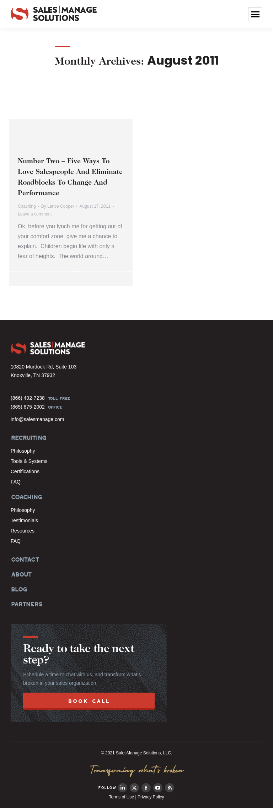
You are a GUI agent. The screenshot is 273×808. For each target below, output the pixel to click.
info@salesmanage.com (37, 419)
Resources (22, 531)
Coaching (27, 206)
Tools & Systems (29, 461)
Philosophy (23, 451)
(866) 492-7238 (28, 398)
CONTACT (25, 559)
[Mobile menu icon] (255, 14)
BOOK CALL (89, 701)
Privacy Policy (151, 797)
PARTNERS (26, 604)
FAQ (16, 482)
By (57, 206)
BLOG (18, 589)
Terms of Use (121, 797)
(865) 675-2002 (28, 407)
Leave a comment (35, 214)
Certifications (25, 471)
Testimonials (24, 520)
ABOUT (21, 574)
